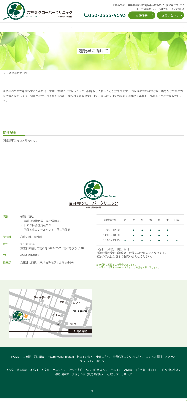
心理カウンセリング (119, 376)
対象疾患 (81, 27)
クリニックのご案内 (25, 27)
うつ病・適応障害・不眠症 (22, 372)
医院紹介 (39, 359)
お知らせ (132, 270)
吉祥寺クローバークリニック (95, 393)
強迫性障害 (62, 376)
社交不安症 (76, 372)
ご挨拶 (26, 359)
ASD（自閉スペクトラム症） (103, 372)
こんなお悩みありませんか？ (56, 27)
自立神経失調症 (171, 372)
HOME (6, 27)
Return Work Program (103, 27)
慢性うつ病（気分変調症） (88, 376)
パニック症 (59, 372)
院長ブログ (20, 73)
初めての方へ (127, 27)
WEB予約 (142, 15)
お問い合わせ (170, 15)
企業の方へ (145, 27)
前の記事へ (47, 155)
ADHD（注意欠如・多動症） (141, 372)
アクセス (179, 27)
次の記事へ (140, 155)
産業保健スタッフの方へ (128, 359)
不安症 (45, 372)
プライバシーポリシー (93, 363)
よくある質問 (162, 27)
